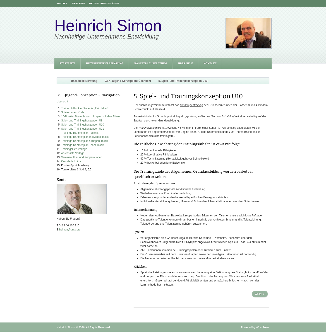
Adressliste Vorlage (72, 153)
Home (60, 81)
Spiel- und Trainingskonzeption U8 (82, 120)
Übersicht (62, 101)
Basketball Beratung (150, 63)
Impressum (78, 3)
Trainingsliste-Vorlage (74, 149)
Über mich (185, 63)
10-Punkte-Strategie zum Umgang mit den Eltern (90, 116)
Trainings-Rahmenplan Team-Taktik (82, 145)
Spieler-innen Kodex (73, 112)
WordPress (262, 327)
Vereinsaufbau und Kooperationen (81, 157)
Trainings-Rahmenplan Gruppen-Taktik (84, 141)
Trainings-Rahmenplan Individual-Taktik (85, 136)
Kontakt (62, 3)
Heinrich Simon (108, 25)
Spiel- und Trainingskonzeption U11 (82, 128)
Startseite (67, 63)
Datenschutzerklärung (104, 3)
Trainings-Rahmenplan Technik (79, 132)
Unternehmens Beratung (104, 63)
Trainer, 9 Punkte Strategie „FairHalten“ (84, 108)
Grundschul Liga (71, 161)
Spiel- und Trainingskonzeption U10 (82, 124)
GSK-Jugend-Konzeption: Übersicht (128, 80)
